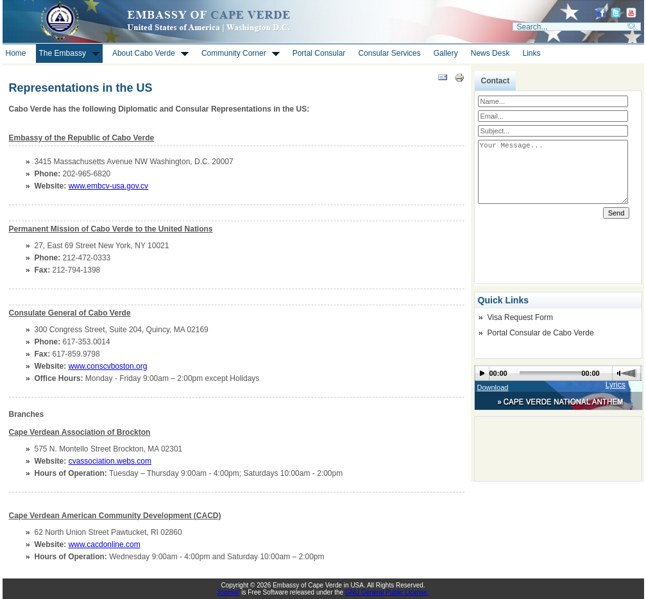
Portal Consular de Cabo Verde (541, 332)
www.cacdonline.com (104, 544)
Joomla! (228, 592)
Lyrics (615, 384)
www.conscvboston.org (108, 366)
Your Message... (553, 172)
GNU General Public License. (387, 592)
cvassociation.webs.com (110, 461)
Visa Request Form (521, 317)
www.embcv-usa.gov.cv (108, 185)
